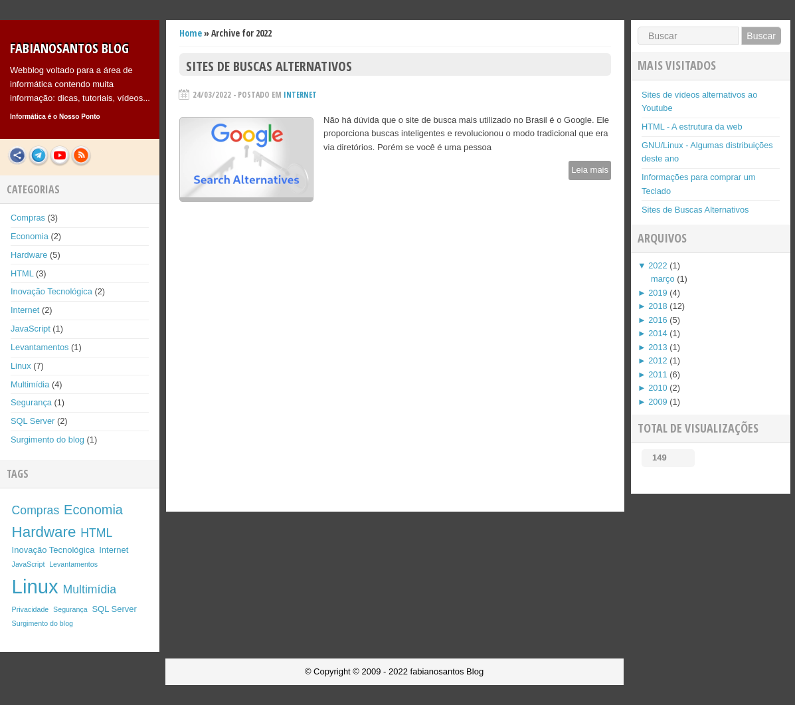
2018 (657, 306)
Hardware (29, 255)
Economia (29, 236)
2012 (657, 360)
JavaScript (30, 329)
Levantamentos (40, 347)
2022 (657, 265)
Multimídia (30, 384)
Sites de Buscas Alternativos (269, 66)
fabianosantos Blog (69, 48)
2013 (657, 347)
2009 (657, 402)
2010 (657, 388)
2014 (657, 333)
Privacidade (30, 609)
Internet (25, 310)
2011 (657, 374)
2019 (657, 293)
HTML (22, 273)
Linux (21, 366)
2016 (657, 320)
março (663, 279)
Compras (28, 218)
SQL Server (32, 421)
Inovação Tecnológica (51, 291)
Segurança (31, 402)
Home (190, 33)
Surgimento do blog (47, 440)
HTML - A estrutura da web (692, 127)
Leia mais (589, 170)
